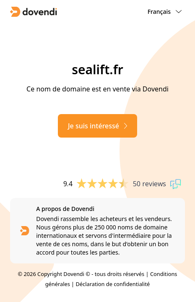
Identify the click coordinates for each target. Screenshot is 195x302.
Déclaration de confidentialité (113, 284)
